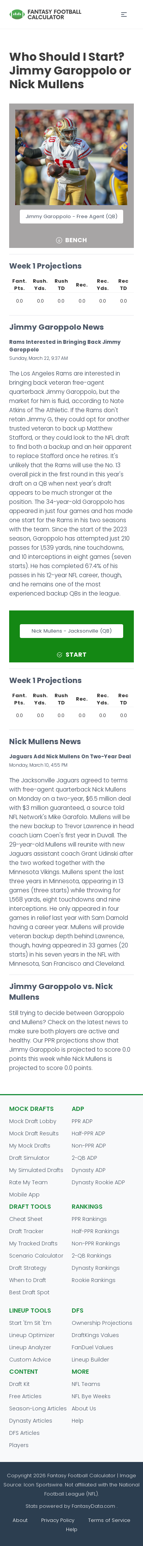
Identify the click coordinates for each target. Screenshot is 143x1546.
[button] (124, 14)
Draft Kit (19, 1384)
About (20, 1520)
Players (19, 1445)
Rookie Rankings (94, 1280)
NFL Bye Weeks (91, 1396)
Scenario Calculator (36, 1255)
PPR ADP (82, 1121)
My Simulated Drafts (36, 1170)
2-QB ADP (84, 1158)
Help (78, 1421)
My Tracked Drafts (33, 1243)
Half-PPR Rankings (95, 1231)
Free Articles (25, 1396)
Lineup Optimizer (32, 1335)
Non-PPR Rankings (96, 1243)
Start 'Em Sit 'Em (30, 1323)
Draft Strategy (28, 1268)
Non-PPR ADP (89, 1145)
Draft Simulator (29, 1158)
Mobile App (24, 1194)
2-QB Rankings (91, 1255)
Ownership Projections (102, 1323)
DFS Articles (24, 1433)
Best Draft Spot (29, 1292)
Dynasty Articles (30, 1421)
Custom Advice (30, 1359)
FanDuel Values (92, 1347)
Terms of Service (109, 1520)
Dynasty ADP (89, 1170)
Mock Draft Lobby (32, 1121)
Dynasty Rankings (96, 1268)
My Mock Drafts (29, 1145)
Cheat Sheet (26, 1219)
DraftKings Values (95, 1335)
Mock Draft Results (34, 1133)
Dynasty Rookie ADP (98, 1182)
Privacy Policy (57, 1520)
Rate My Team (28, 1182)
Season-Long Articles (38, 1408)
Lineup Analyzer (30, 1347)
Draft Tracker (26, 1231)
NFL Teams (86, 1384)
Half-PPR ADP (88, 1133)
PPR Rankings (89, 1219)
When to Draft (27, 1280)
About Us (84, 1408)
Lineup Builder (90, 1359)
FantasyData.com (94, 1506)
